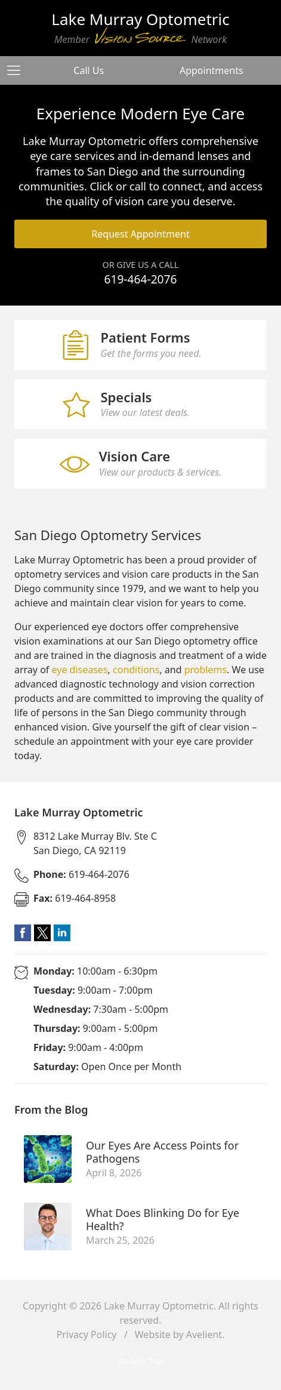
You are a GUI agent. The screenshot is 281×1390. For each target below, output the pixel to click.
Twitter (42, 932)
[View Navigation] (18, 70)
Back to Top (141, 1361)
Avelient (204, 1334)
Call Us (88, 70)
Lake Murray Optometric (159, 1305)
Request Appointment (140, 234)
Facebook (22, 932)
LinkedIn (62, 932)
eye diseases (80, 669)
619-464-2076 (140, 279)
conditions (136, 669)
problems (205, 669)
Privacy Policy (87, 1334)
